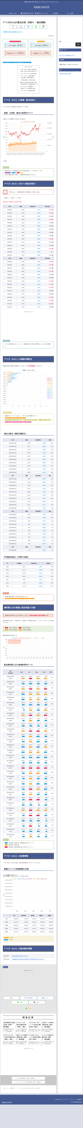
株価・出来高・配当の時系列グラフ (29, 71)
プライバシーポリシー (69, 1123)
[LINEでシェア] (36, 27)
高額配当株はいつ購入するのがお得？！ (69, 64)
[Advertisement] (28, 347)
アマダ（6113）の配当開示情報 (27, 90)
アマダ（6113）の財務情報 (26, 86)
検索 (60, 41)
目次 (26, 66)
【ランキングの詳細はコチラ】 (67, 55)
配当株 (5, 990)
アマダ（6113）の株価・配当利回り (28, 69)
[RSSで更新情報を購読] (30, 1031)
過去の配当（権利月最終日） (28, 77)
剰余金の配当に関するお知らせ (20, 979)
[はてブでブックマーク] (28, 27)
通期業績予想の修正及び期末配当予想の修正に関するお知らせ (28, 982)
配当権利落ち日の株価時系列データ (29, 84)
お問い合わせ (58, 1123)
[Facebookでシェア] (20, 27)
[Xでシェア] (13, 27)
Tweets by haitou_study (65, 73)
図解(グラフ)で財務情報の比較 (28, 88)
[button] (43, 27)
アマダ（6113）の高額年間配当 (27, 76)
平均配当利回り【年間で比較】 (28, 80)
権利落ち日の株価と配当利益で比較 (28, 82)
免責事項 (79, 1123)
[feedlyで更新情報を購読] (26, 1031)
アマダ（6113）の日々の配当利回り (28, 73)
